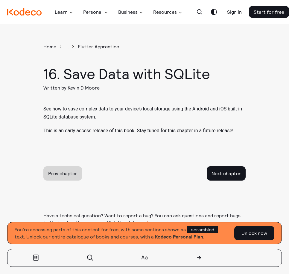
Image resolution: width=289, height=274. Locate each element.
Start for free (269, 12)
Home (49, 46)
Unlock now (254, 233)
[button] (63, 12)
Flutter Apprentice (98, 46)
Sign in (234, 12)
